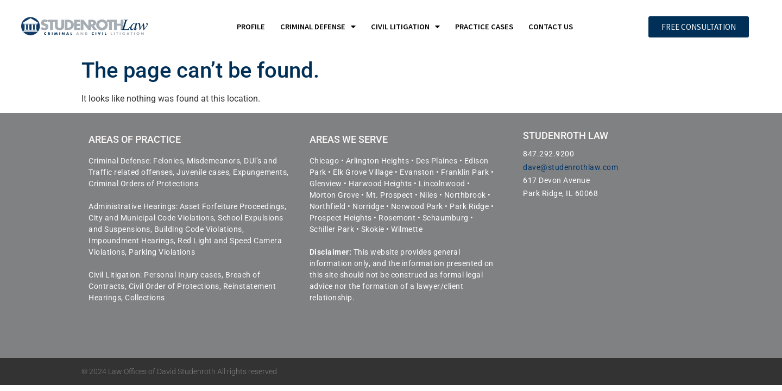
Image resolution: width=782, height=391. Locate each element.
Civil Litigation (405, 26)
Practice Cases (484, 26)
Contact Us (550, 26)
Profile (251, 26)
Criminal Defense (318, 26)
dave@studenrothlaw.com (570, 167)
